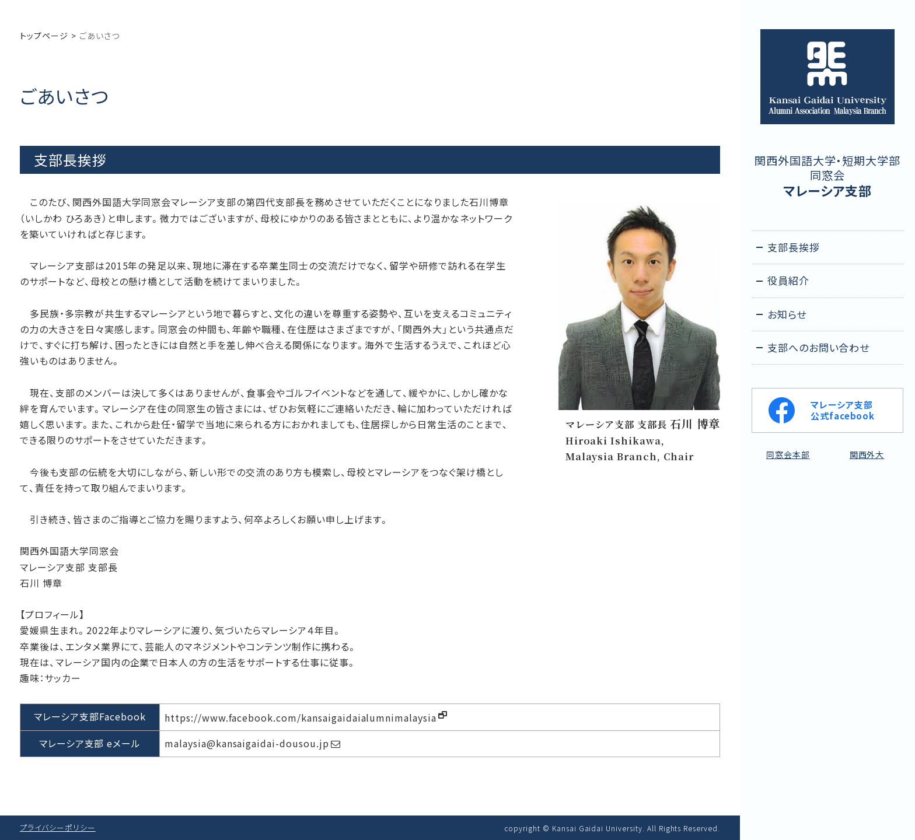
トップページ (44, 35)
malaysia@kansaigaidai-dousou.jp (247, 743)
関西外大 (867, 454)
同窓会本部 (788, 454)
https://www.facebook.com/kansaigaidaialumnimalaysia (300, 717)
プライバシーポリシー (58, 827)
